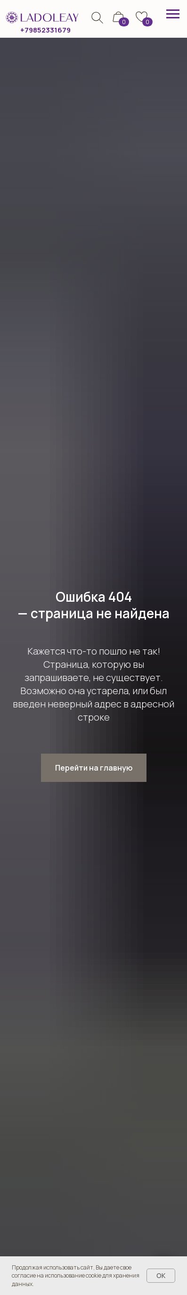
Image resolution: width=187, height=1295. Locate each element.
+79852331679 (45, 29)
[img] (97, 17)
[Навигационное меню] (172, 14)
